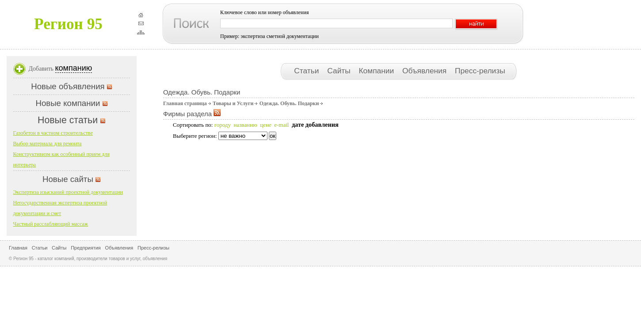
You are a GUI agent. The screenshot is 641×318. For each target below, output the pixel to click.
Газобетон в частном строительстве (53, 133)
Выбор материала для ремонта (47, 143)
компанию (73, 68)
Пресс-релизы (480, 70)
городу (222, 124)
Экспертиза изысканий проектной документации (68, 192)
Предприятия (86, 247)
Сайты (339, 70)
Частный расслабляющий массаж (50, 224)
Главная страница (185, 103)
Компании (377, 70)
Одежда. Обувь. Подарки (289, 103)
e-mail (281, 124)
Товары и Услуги (233, 103)
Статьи (307, 70)
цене (265, 124)
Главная (18, 247)
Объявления (425, 70)
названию (245, 124)
